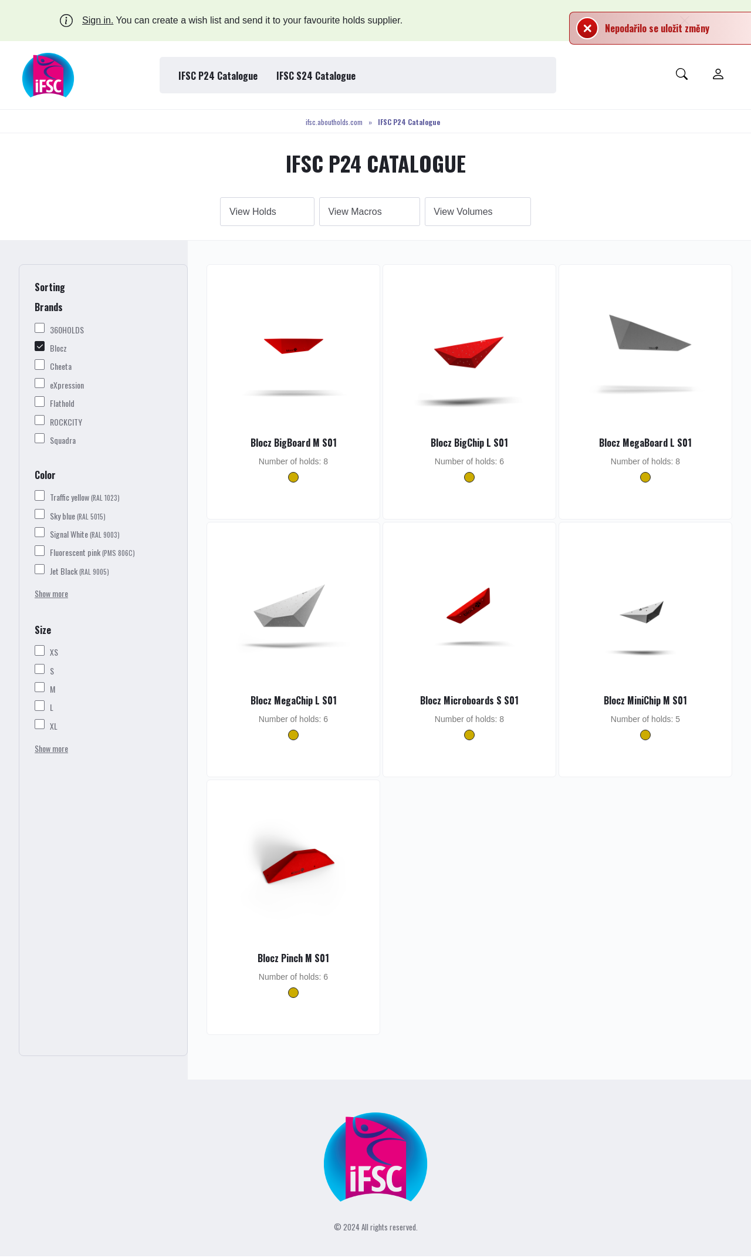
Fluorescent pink (92, 554)
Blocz (58, 349)
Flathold (62, 405)
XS (54, 653)
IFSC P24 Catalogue (218, 76)
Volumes (475, 212)
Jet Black (79, 572)
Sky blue (78, 517)
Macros (366, 212)
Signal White (85, 535)
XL (53, 727)
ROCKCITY (66, 423)
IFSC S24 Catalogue (316, 76)
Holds (264, 212)
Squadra (63, 442)
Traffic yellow (85, 499)
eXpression (67, 386)
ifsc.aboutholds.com (334, 122)
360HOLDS (67, 331)
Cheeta (61, 368)
